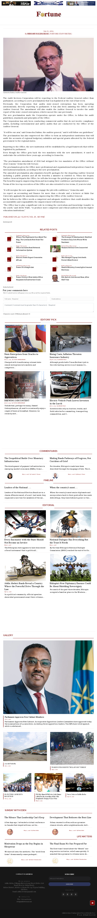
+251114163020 (26, 899)
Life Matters (19, 265)
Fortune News (65, 246)
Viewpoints (19, 235)
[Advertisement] (48, 432)
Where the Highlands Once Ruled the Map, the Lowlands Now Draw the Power (31, 239)
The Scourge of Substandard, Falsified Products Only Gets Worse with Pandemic (76, 239)
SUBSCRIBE (69, 884)
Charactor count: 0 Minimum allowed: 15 (16, 314)
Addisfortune (66, 913)
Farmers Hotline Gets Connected (74, 248)
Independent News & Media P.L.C (83, 913)
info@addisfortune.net (24, 901)
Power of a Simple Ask (25, 267)
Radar (18, 246)
